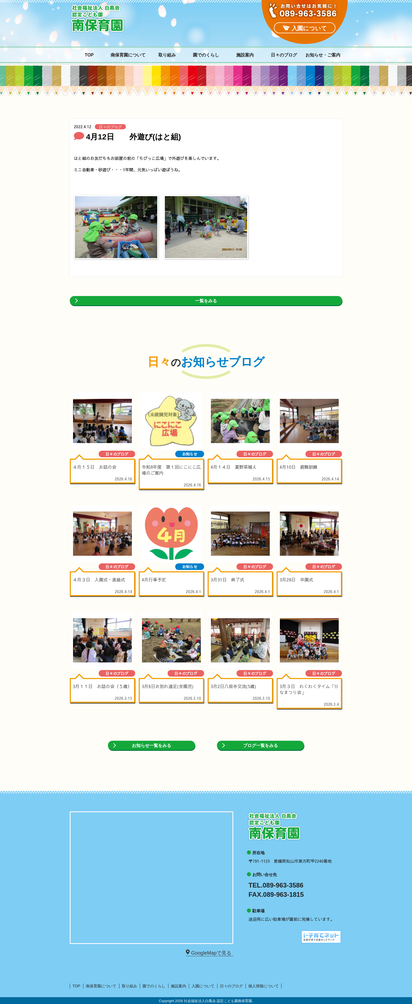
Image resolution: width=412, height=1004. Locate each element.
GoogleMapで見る (210, 952)
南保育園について (128, 55)
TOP (89, 55)
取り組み (167, 55)
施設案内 (245, 55)
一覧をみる (206, 300)
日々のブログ (284, 55)
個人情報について (263, 986)
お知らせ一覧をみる (151, 745)
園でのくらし (206, 55)
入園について (203, 986)
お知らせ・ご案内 (322, 55)
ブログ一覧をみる (260, 745)
